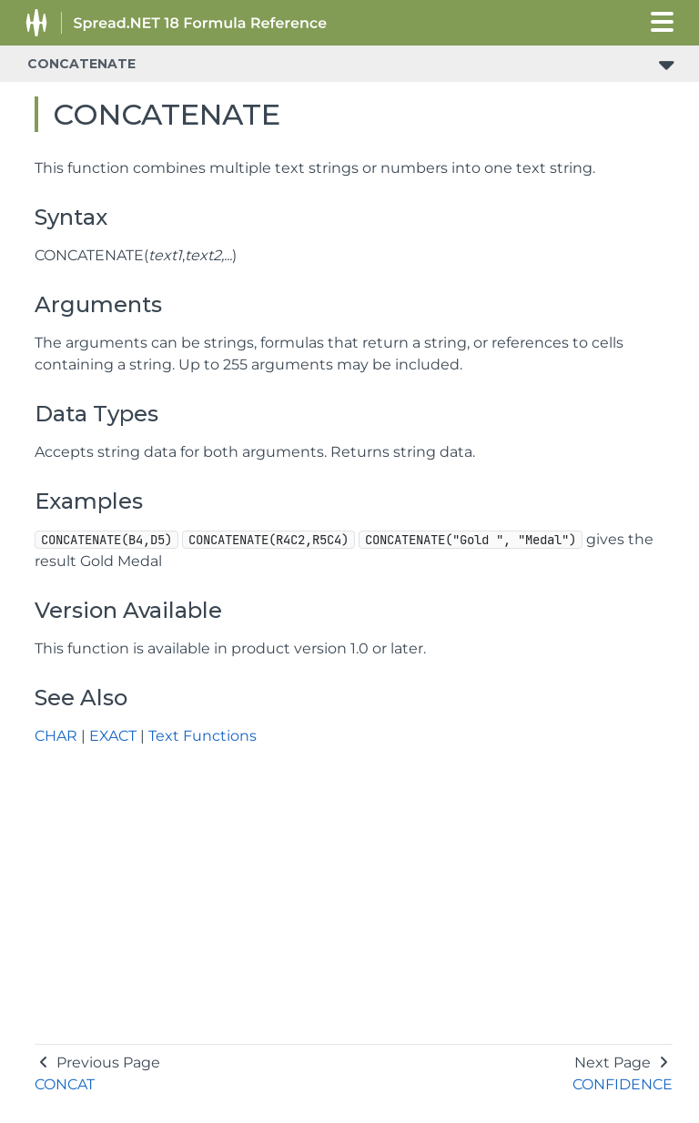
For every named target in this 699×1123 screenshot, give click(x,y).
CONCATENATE (81, 64)
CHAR (56, 735)
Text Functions (202, 735)
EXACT (113, 735)
